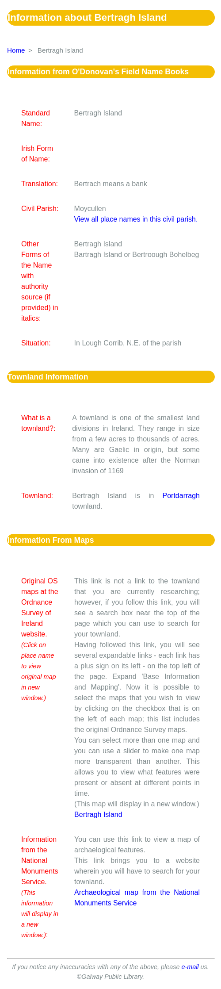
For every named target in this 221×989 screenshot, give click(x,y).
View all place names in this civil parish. (136, 219)
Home (16, 50)
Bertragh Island (98, 814)
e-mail (189, 966)
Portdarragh (181, 495)
